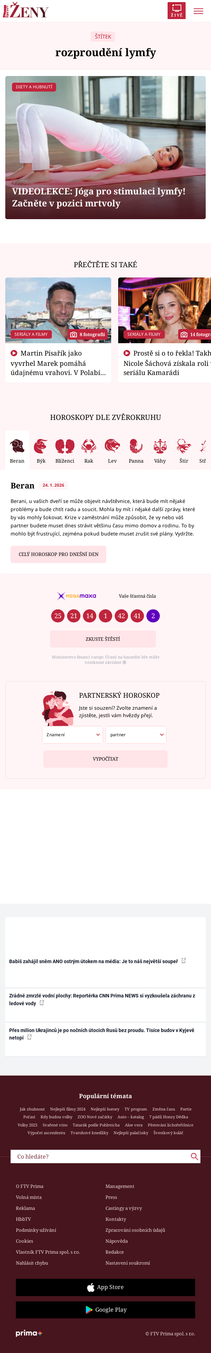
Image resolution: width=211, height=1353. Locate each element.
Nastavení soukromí (128, 1263)
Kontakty (116, 1219)
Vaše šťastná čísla (137, 596)
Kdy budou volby (56, 1116)
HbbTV (23, 1219)
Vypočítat (105, 756)
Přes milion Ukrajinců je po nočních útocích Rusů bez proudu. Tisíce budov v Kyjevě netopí (101, 1034)
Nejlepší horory (105, 1109)
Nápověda (117, 1241)
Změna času (163, 1109)
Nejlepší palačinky (131, 1132)
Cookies (24, 1241)
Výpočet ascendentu (46, 1132)
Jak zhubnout (32, 1109)
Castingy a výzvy (124, 1208)
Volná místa (29, 1197)
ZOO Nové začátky (95, 1116)
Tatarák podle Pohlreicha (96, 1125)
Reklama (25, 1208)
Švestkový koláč (168, 1132)
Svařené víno (55, 1125)
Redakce (115, 1252)
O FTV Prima (29, 1186)
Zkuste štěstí (103, 639)
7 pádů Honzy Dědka (168, 1116)
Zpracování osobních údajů (135, 1230)
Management (120, 1186)
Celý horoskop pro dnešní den (58, 554)
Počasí (29, 1116)
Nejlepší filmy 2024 (67, 1109)
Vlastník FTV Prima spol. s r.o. (48, 1252)
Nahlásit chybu (32, 1263)
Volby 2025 (27, 1125)
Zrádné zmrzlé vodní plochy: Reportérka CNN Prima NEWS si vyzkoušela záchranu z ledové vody (102, 999)
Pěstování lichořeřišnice (170, 1125)
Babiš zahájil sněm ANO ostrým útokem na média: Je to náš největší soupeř (97, 961)
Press (111, 1197)
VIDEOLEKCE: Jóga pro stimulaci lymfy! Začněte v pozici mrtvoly (99, 197)
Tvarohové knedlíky (89, 1132)
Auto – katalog (130, 1116)
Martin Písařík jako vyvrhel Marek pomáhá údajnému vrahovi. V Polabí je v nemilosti (55, 367)
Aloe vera (134, 1125)
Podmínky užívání (36, 1230)
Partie (186, 1109)
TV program (136, 1109)
